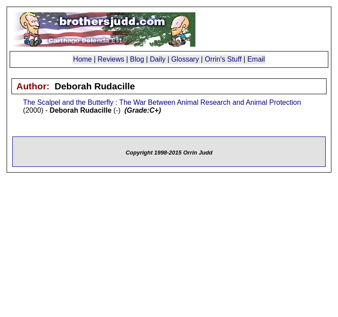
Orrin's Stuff (223, 59)
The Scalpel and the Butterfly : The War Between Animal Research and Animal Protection (162, 102)
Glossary (185, 59)
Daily (157, 59)
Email (256, 59)
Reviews (111, 59)
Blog (137, 59)
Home (82, 59)
